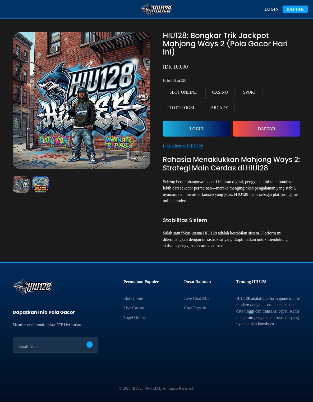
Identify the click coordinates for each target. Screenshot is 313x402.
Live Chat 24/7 (197, 298)
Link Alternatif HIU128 (183, 146)
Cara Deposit (195, 308)
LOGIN (271, 9)
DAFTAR (295, 9)
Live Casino (133, 308)
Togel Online (134, 317)
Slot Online (133, 298)
